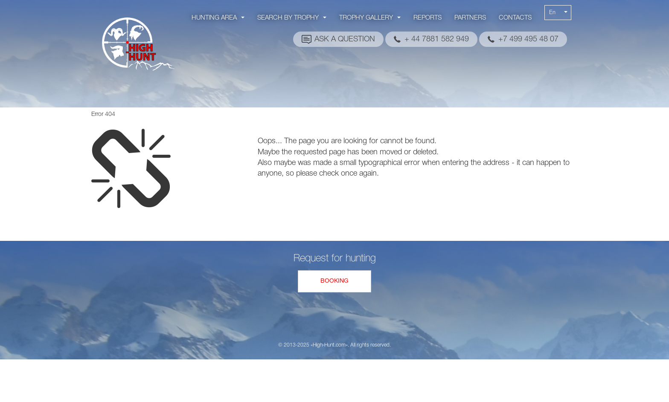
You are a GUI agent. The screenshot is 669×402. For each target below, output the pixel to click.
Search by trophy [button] (291, 18)
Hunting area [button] (218, 18)
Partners (470, 18)
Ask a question (344, 39)
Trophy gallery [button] (370, 18)
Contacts (515, 18)
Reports (427, 18)
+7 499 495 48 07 (528, 39)
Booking (334, 281)
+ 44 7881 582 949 (436, 39)
